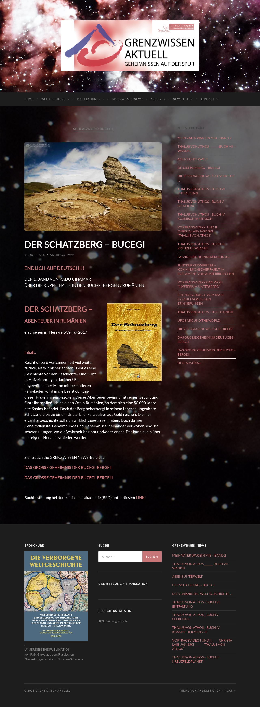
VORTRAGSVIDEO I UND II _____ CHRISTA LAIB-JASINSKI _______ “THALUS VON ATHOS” (201, 231)
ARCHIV (156, 99)
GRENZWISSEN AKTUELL (53, 690)
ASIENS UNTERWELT (193, 159)
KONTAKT (207, 99)
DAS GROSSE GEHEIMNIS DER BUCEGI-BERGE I (68, 467)
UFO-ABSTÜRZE (190, 363)
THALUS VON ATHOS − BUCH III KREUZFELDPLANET (201, 246)
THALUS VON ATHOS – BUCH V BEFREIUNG (201, 203)
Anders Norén (209, 690)
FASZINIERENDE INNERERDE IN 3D (203, 257)
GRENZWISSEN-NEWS (127, 99)
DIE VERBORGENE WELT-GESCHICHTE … (206, 178)
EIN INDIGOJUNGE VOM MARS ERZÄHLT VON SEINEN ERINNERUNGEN (201, 299)
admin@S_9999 (62, 254)
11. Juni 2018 (34, 254)
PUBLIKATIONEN (89, 99)
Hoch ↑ (230, 690)
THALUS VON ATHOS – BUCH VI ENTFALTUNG (201, 191)
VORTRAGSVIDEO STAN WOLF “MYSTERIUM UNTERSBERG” (200, 284)
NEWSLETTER (182, 99)
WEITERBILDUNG (53, 99)
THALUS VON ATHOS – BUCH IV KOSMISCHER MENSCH (201, 216)
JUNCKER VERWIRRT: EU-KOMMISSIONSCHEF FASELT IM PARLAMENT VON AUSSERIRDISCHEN (206, 269)
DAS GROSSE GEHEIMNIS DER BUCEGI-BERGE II (207, 352)
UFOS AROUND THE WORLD (199, 320)
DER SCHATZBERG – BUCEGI (84, 244)
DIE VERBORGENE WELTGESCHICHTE (205, 329)
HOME (28, 99)
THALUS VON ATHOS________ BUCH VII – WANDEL (207, 148)
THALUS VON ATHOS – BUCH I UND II (205, 312)
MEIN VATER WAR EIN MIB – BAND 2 (204, 138)
